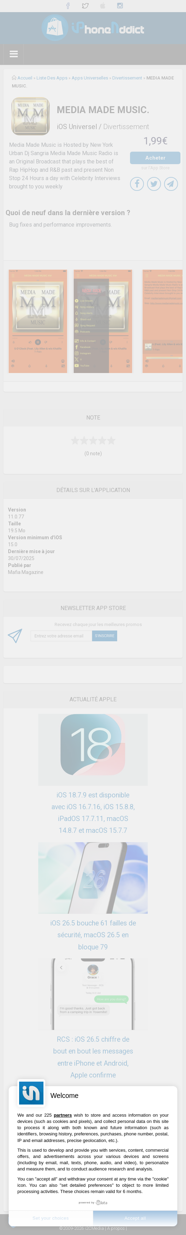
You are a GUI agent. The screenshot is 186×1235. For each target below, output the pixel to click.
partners (63, 1115)
